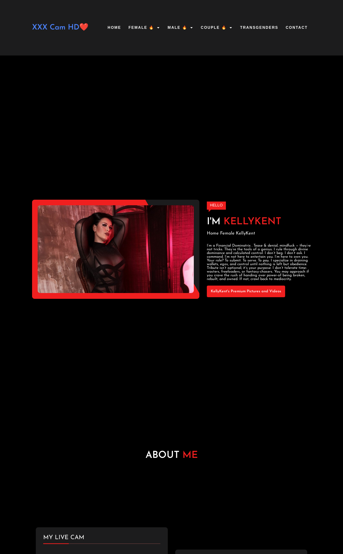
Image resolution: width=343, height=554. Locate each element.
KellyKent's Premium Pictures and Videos (246, 291)
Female (227, 233)
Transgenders (259, 27)
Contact (297, 27)
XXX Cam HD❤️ (60, 27)
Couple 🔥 (217, 27)
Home (114, 27)
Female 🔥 (144, 27)
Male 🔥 (180, 27)
